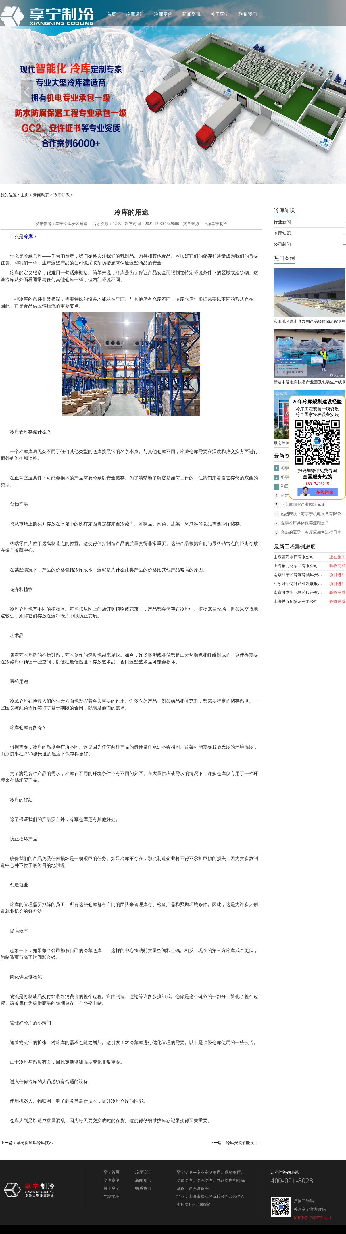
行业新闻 (282, 222)
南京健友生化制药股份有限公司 (302, 592)
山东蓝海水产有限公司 (294, 557)
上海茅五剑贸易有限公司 (296, 601)
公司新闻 (282, 244)
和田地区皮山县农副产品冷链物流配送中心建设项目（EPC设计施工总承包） (309, 321)
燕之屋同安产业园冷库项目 (305, 504)
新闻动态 (41, 195)
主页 (25, 195)
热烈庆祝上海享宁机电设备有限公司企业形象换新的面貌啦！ (313, 514)
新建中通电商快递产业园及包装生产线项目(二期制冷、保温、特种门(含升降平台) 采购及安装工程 (309, 382)
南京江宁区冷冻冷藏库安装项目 (302, 575)
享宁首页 (111, 1172)
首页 (111, 14)
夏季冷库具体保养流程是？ (305, 523)
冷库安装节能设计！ (244, 1143)
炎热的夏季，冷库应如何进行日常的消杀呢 (313, 532)
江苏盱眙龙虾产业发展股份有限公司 (306, 584)
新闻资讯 (191, 14)
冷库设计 (135, 14)
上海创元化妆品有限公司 (296, 566)
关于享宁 (219, 14)
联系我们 (248, 14)
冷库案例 (163, 14)
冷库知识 (61, 195)
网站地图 (111, 1196)
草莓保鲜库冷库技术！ (37, 1143)
